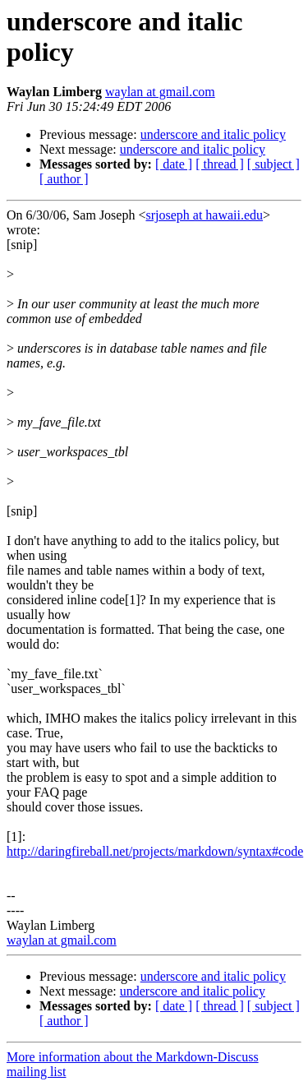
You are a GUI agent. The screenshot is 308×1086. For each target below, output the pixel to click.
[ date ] (173, 164)
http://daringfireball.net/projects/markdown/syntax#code (155, 851)
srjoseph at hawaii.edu (204, 215)
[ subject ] (273, 164)
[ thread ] (219, 164)
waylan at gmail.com (160, 92)
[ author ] (64, 179)
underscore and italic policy (213, 134)
